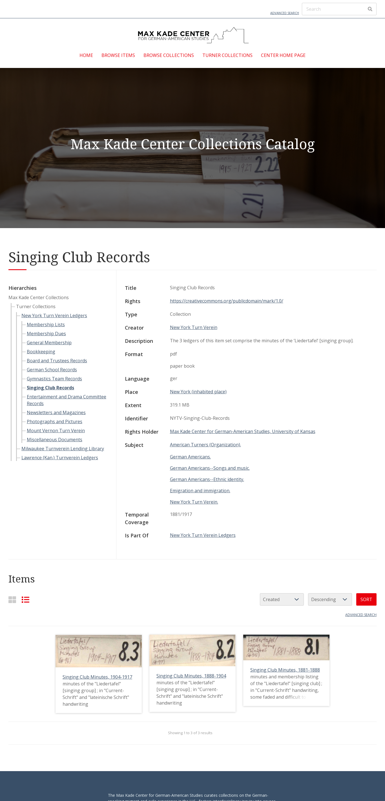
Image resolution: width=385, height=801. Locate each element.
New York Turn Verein (193, 327)
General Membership (49, 342)
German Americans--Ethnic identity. (207, 479)
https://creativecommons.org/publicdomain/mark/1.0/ (226, 301)
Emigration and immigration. (200, 490)
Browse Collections (168, 55)
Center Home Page (283, 55)
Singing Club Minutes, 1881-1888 (285, 670)
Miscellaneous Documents (54, 439)
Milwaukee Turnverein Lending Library (62, 448)
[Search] (339, 9)
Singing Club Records (50, 388)
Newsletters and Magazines (56, 412)
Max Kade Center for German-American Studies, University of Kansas (242, 431)
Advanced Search (284, 13)
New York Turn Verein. (194, 502)
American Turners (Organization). (205, 445)
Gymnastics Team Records (54, 379)
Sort (366, 599)
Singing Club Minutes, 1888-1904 (191, 676)
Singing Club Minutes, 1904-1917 (97, 677)
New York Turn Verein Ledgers (54, 315)
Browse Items (118, 55)
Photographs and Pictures (54, 421)
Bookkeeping (41, 351)
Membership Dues (46, 333)
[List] (25, 599)
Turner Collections (227, 55)
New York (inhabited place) (198, 392)
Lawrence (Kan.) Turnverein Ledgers (59, 457)
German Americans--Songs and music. (210, 468)
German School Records (52, 370)
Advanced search (361, 614)
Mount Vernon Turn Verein (56, 430)
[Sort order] (330, 599)
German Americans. (190, 457)
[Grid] (12, 599)
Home (86, 55)
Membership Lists (46, 324)
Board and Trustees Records (57, 361)
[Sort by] (282, 599)
